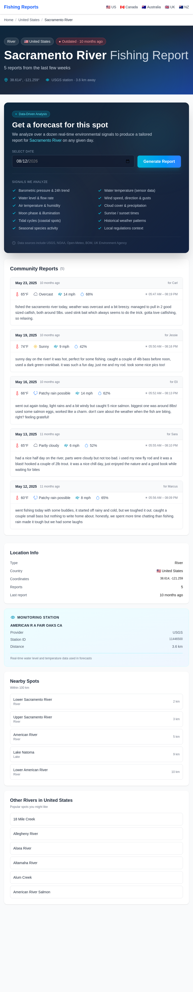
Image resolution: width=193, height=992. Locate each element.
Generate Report (159, 161)
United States (28, 20)
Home (8, 20)
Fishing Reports (21, 7)
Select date (23, 151)
